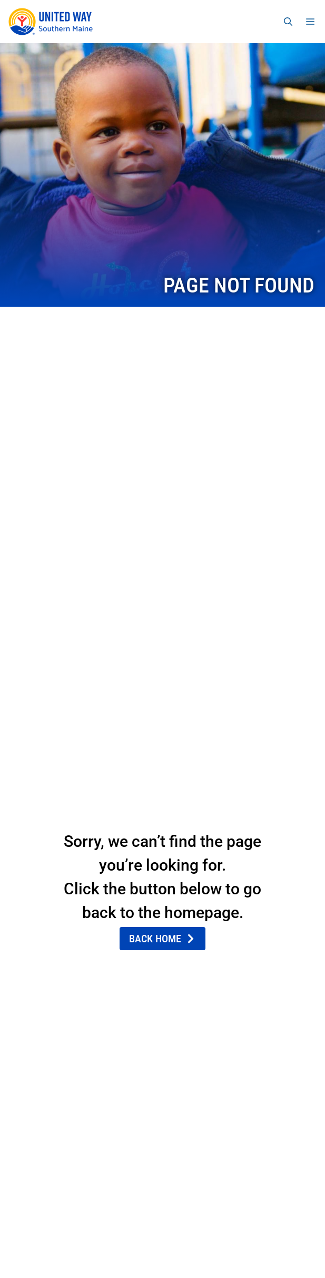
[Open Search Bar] (288, 21)
